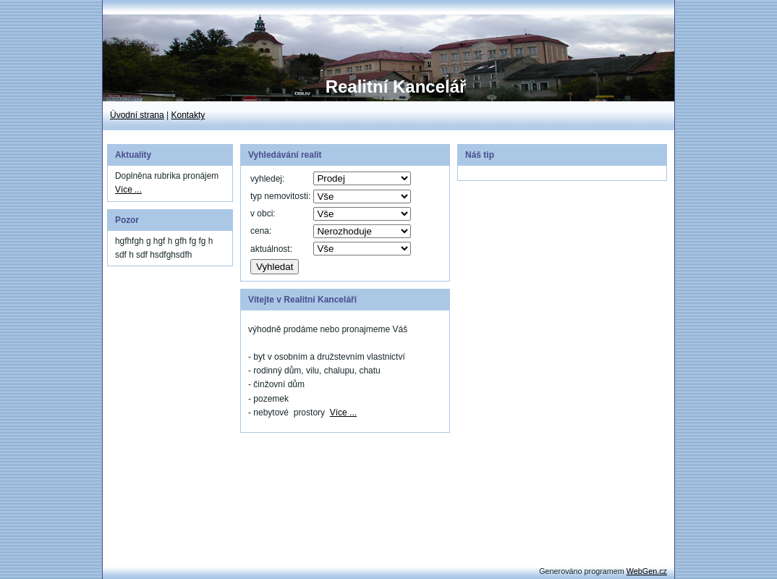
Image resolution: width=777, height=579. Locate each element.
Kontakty (188, 115)
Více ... (128, 190)
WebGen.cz (647, 571)
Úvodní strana (137, 115)
